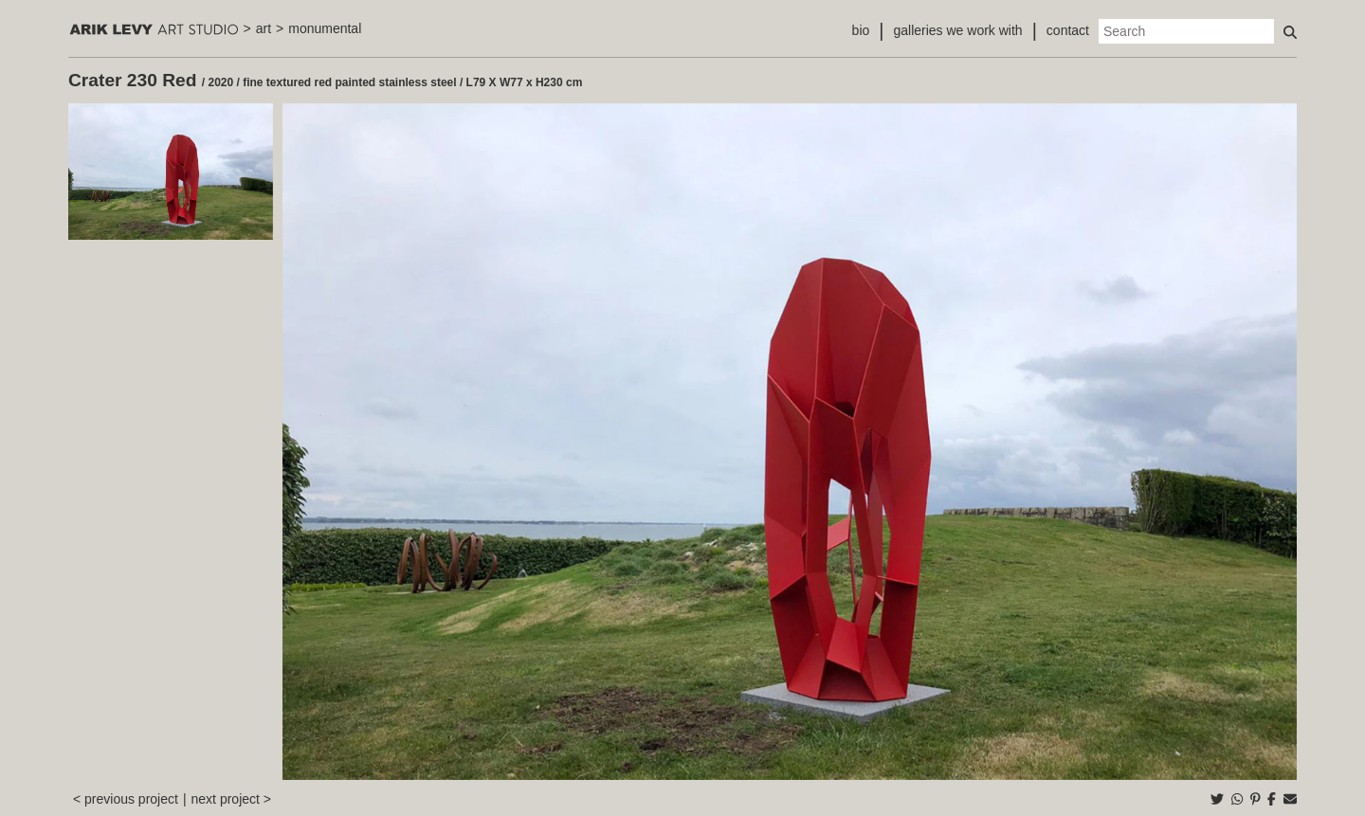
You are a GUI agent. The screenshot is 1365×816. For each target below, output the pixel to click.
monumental (324, 28)
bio (861, 30)
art (263, 28)
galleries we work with (957, 30)
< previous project (125, 799)
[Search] (1186, 31)
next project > (231, 799)
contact (1067, 30)
